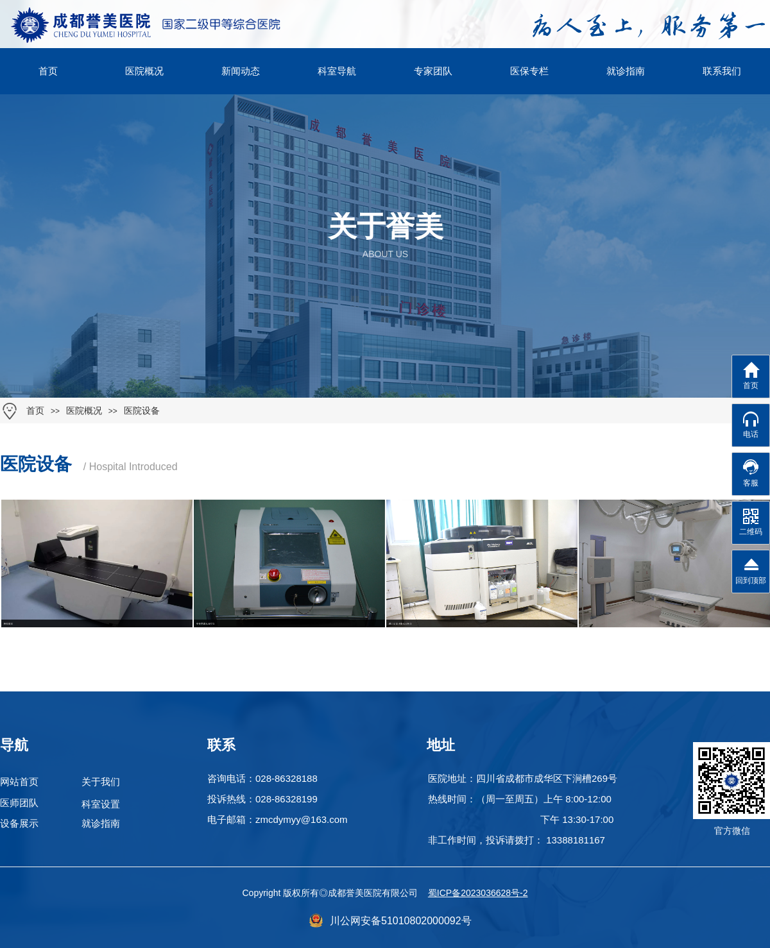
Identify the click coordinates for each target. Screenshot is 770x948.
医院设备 (142, 411)
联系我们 (722, 71)
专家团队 (433, 71)
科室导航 (337, 71)
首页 (35, 411)
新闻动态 (240, 71)
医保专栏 (529, 71)
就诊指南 (625, 71)
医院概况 (84, 411)
